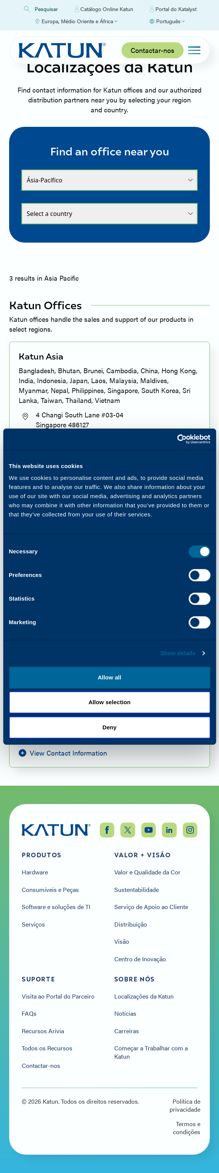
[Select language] (167, 21)
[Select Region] (75, 21)
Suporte (38, 979)
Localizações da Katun (144, 996)
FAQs (29, 1013)
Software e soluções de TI (56, 907)
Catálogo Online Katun (104, 9)
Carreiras (126, 1031)
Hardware (35, 872)
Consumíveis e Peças (50, 889)
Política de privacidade (184, 1105)
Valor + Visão (142, 855)
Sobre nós (134, 979)
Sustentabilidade (136, 889)
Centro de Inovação (140, 959)
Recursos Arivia (43, 1031)
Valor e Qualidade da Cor (147, 872)
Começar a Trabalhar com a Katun (151, 1052)
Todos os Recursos (47, 1048)
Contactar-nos (152, 50)
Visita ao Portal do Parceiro (58, 996)
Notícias (125, 1013)
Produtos (42, 855)
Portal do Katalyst (173, 9)
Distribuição (130, 924)
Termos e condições (186, 1128)
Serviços (33, 924)
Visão (121, 941)
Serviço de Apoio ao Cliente (151, 907)
